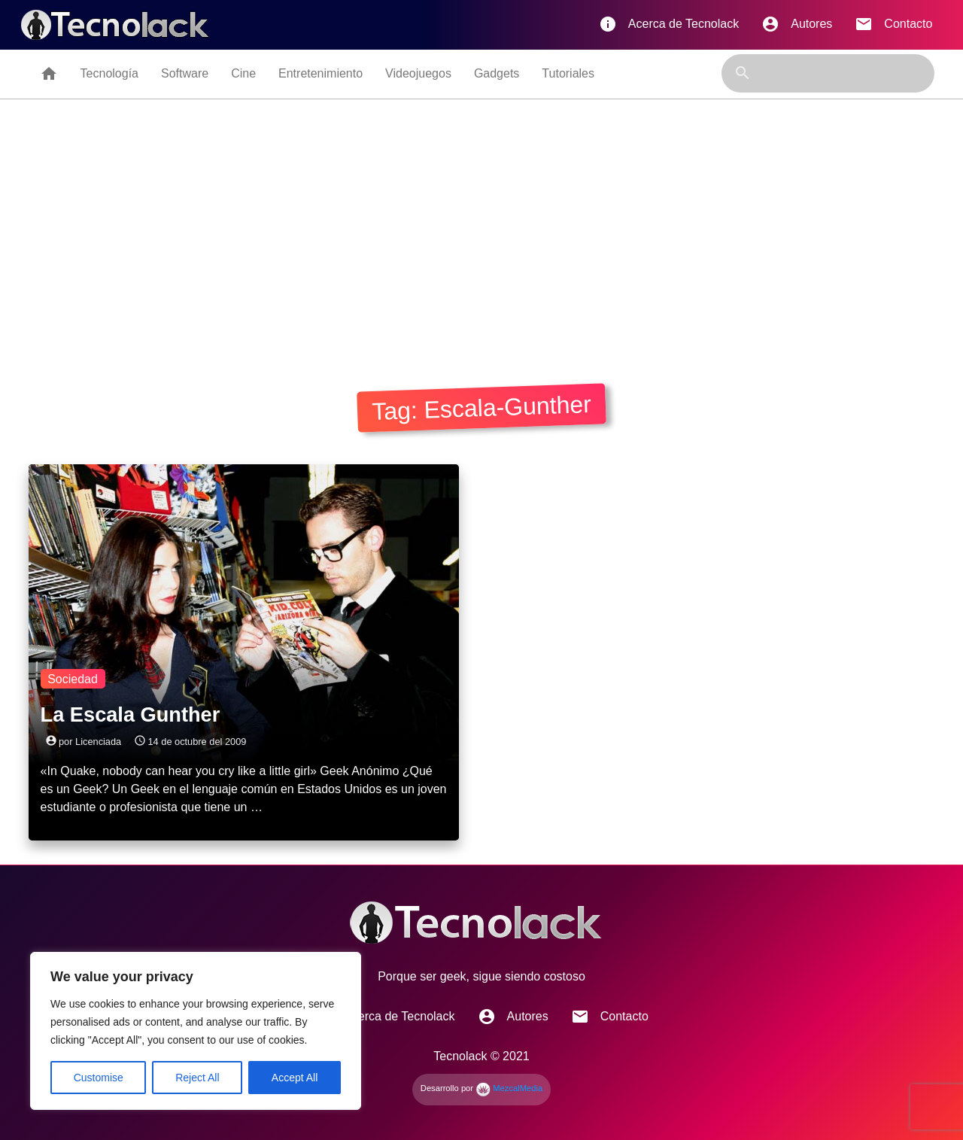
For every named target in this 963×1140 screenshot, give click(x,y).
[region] (195, 1031)
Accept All (294, 1078)
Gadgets (496, 73)
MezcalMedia (508, 1088)
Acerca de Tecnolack (669, 24)
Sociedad (72, 678)
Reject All (197, 1078)
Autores (796, 24)
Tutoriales (568, 73)
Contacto (893, 24)
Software (184, 73)
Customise (98, 1078)
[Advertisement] (481, 238)
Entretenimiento (320, 73)
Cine (243, 73)
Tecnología (109, 73)
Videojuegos (418, 73)
